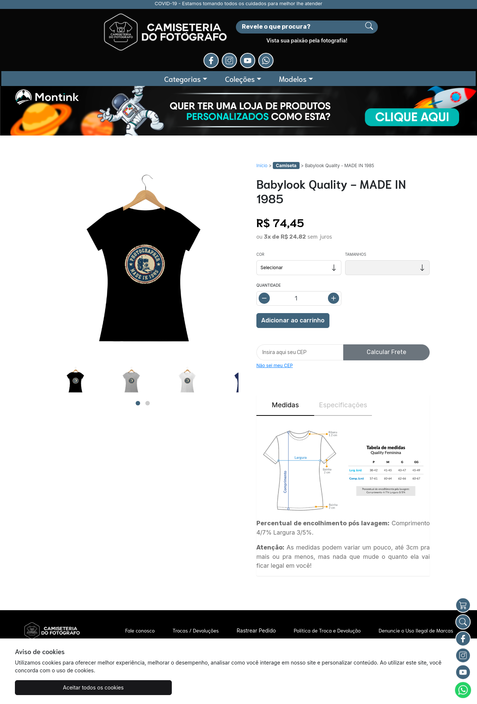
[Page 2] (147, 371)
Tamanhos (355, 222)
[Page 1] (138, 371)
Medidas (285, 373)
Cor (260, 222)
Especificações (343, 373)
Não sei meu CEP (274, 333)
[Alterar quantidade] (298, 266)
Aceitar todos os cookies (52, 687)
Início (262, 133)
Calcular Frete (386, 320)
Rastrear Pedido (256, 598)
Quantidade (268, 253)
